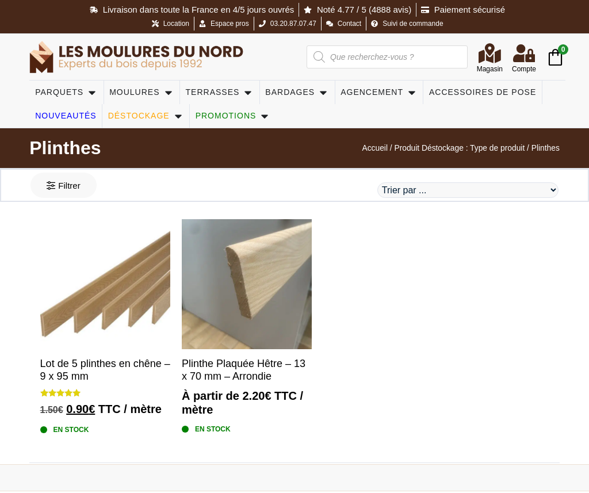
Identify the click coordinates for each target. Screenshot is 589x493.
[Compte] (524, 52)
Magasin (490, 69)
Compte (524, 69)
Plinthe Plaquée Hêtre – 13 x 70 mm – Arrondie (243, 372)
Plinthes (65, 147)
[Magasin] (489, 52)
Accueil (374, 148)
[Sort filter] (467, 191)
